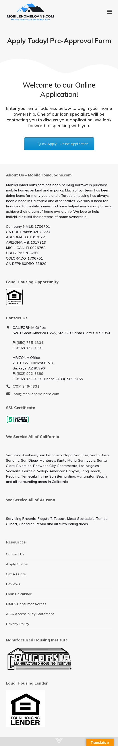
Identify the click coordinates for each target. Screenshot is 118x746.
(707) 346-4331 (26, 386)
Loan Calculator (18, 594)
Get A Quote (16, 574)
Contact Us (15, 554)
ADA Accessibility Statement (30, 614)
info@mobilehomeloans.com (36, 394)
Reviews (13, 584)
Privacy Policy (17, 624)
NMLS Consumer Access (26, 604)
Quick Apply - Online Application (63, 144)
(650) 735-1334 (30, 342)
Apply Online (17, 564)
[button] (109, 12)
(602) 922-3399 (30, 373)
